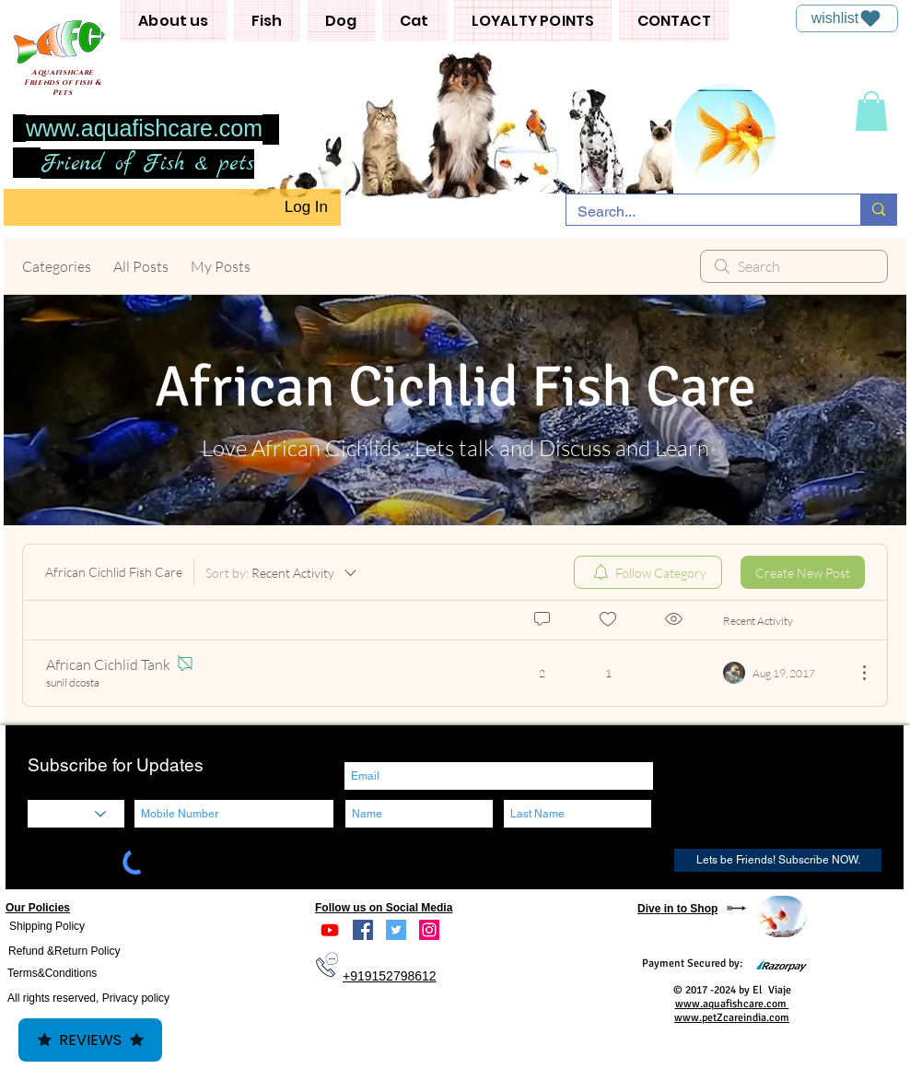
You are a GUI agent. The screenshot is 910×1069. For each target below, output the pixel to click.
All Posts (141, 266)
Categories (56, 266)
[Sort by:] (282, 572)
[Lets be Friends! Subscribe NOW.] (777, 860)
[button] (174, 20)
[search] (794, 266)
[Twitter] (396, 930)
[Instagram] (429, 930)
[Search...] (700, 211)
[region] (781, 916)
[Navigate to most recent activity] (782, 673)
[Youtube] (330, 930)
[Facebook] (363, 930)
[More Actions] (855, 673)
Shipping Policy (47, 926)
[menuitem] (648, 572)
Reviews (90, 1040)
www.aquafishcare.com (144, 128)
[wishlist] (847, 18)
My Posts (221, 266)
